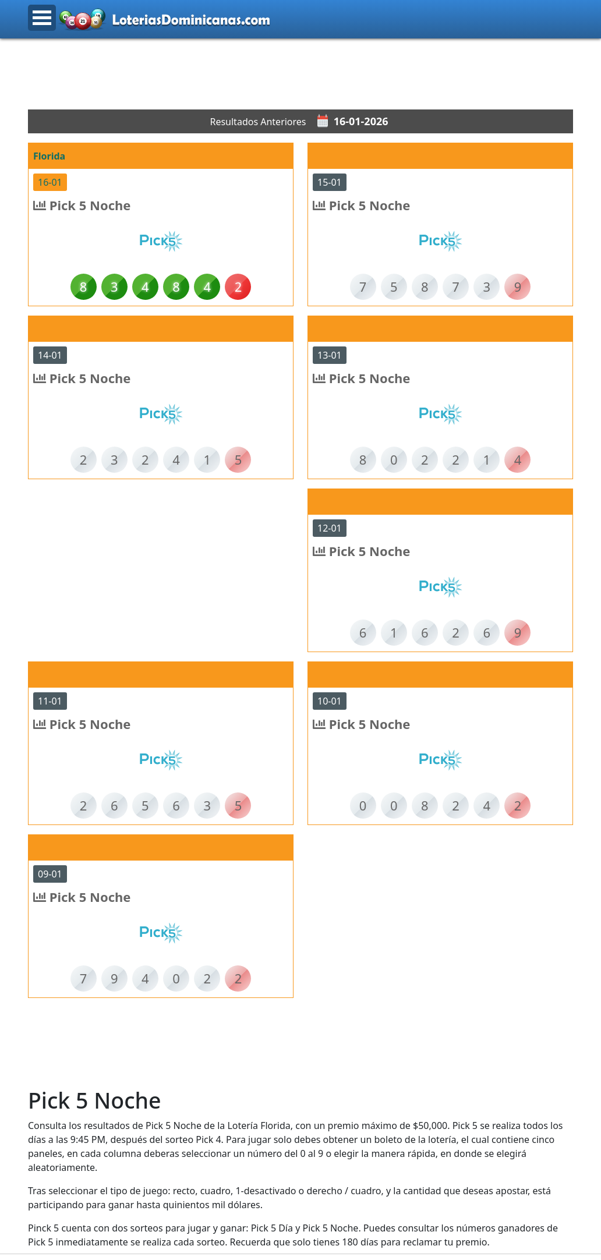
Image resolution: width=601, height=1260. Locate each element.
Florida (49, 156)
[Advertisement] (300, 74)
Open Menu (42, 18)
